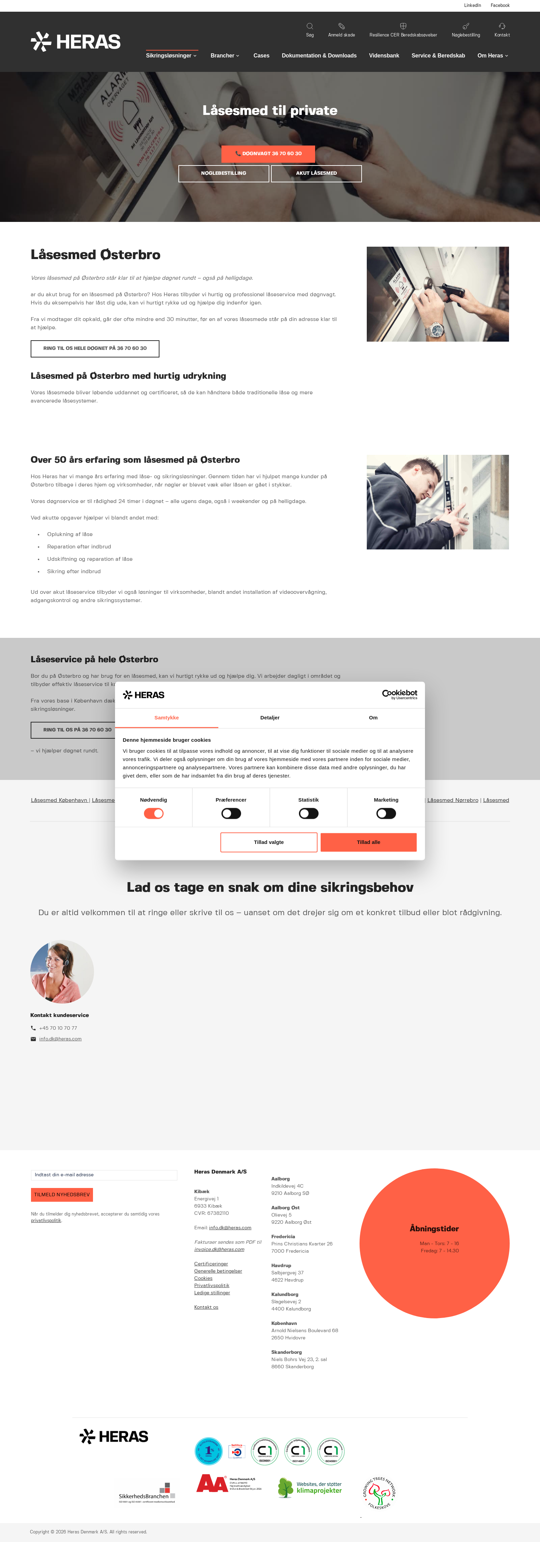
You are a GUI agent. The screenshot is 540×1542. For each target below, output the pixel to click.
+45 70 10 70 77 (58, 1028)
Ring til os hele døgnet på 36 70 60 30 (95, 348)
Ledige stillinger (212, 1293)
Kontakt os (206, 1307)
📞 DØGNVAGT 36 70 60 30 (268, 153)
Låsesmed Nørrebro (452, 800)
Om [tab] (373, 717)
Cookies (203, 1278)
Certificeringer (211, 1264)
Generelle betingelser (218, 1271)
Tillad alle (368, 842)
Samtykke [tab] (167, 717)
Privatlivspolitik (211, 1285)
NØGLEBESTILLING (223, 173)
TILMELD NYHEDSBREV (62, 1194)
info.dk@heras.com (60, 1039)
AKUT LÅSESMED (316, 173)
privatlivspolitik (46, 1221)
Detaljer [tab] (270, 717)
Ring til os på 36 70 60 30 (77, 730)
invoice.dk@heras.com (219, 1249)
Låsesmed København (60, 800)
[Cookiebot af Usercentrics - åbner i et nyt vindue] (387, 695)
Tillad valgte (269, 842)
